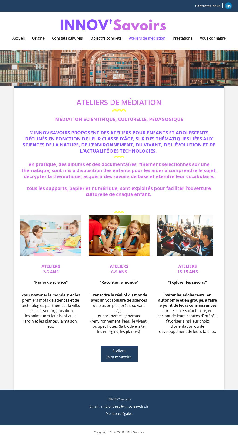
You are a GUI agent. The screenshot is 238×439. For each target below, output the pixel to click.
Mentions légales (119, 413)
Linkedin (228, 5)
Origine (38, 38)
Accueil (18, 38)
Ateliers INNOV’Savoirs (119, 353)
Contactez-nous (207, 5)
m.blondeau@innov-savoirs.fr (125, 406)
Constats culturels (67, 38)
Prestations (182, 38)
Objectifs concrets (105, 38)
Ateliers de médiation (147, 38)
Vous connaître (213, 38)
